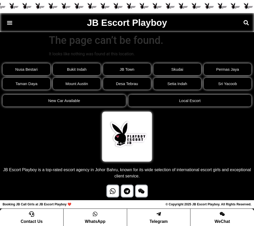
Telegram (159, 221)
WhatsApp (95, 221)
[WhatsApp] (95, 214)
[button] (9, 22)
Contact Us (31, 221)
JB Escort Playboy (127, 22)
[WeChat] (222, 214)
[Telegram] (158, 214)
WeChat (222, 221)
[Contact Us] (31, 214)
